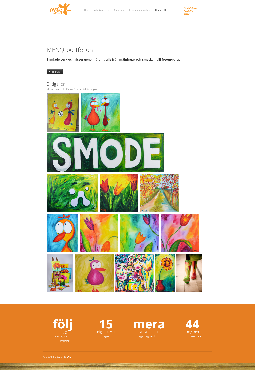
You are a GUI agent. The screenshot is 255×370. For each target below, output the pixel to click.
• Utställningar (189, 8)
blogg (63, 331)
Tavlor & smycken (101, 9)
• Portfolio (187, 11)
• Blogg (185, 13)
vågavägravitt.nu (149, 336)
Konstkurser (120, 9)
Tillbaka (55, 71)
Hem (86, 9)
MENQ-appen (149, 331)
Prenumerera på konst (140, 9)
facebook (63, 340)
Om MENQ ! (161, 9)
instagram (62, 336)
